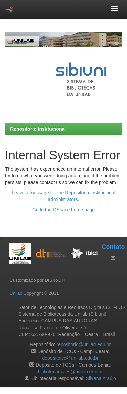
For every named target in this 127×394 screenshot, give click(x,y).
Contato (113, 246)
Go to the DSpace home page (63, 209)
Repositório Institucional (38, 129)
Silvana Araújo (101, 378)
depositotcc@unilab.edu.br (70, 358)
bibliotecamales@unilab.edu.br (70, 371)
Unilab (15, 293)
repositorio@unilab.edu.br (84, 344)
